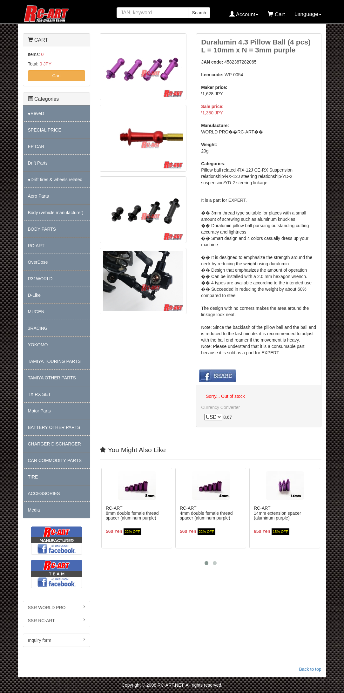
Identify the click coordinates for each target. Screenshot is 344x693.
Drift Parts (38, 163)
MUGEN (36, 311)
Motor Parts (39, 410)
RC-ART (36, 245)
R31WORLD (40, 278)
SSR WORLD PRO (56, 607)
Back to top (310, 669)
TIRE (33, 476)
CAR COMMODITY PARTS (55, 460)
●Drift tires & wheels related (55, 179)
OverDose (38, 262)
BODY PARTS (42, 229)
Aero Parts (38, 196)
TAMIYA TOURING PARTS (54, 361)
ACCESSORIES (44, 493)
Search (199, 12)
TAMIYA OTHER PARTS (52, 377)
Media (34, 510)
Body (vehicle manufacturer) (56, 212)
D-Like (34, 295)
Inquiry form (56, 640)
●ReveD (36, 113)
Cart (56, 75)
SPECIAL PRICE (44, 129)
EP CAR (36, 146)
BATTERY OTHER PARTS (54, 427)
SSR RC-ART (56, 620)
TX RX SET (39, 394)
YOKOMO (38, 344)
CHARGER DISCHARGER (54, 443)
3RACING (38, 328)
